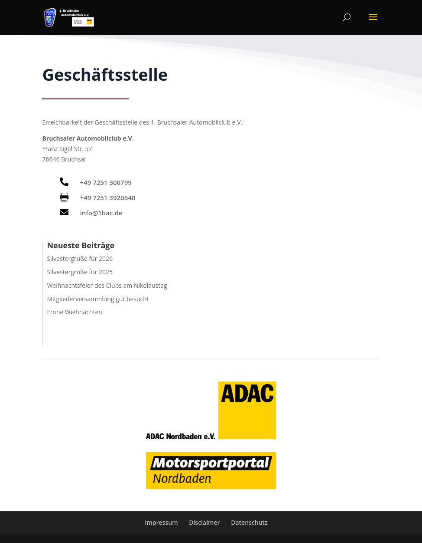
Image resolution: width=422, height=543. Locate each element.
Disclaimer (204, 522)
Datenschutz (249, 522)
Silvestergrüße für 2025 (80, 272)
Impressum (161, 522)
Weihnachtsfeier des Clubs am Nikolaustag (107, 285)
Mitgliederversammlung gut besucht (98, 299)
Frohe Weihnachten (74, 312)
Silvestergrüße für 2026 (80, 258)
